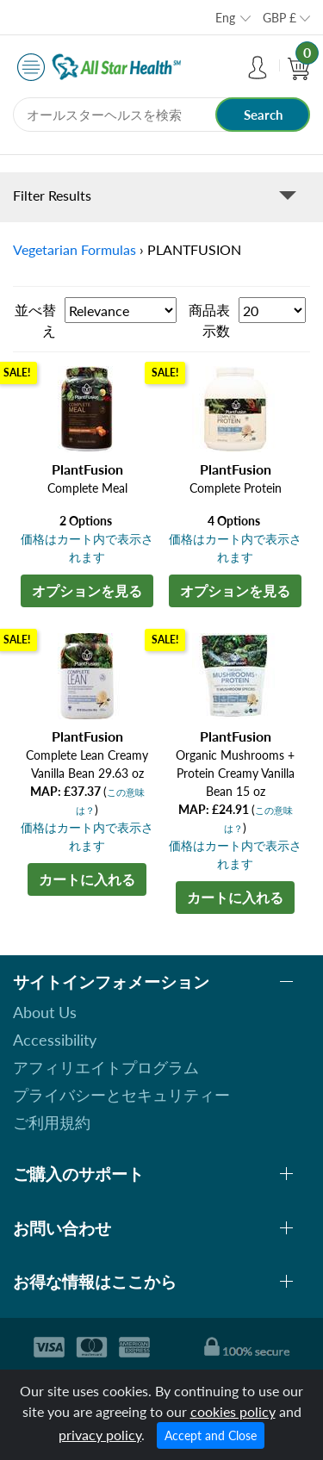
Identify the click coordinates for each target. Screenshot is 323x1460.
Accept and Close (211, 1435)
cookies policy (233, 1411)
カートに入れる (87, 879)
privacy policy (100, 1434)
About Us (45, 1012)
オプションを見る (87, 590)
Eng (225, 17)
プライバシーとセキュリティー (121, 1094)
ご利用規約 (51, 1122)
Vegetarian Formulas (74, 249)
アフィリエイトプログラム (106, 1067)
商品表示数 (209, 320)
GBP (279, 17)
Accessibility (54, 1039)
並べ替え (35, 320)
